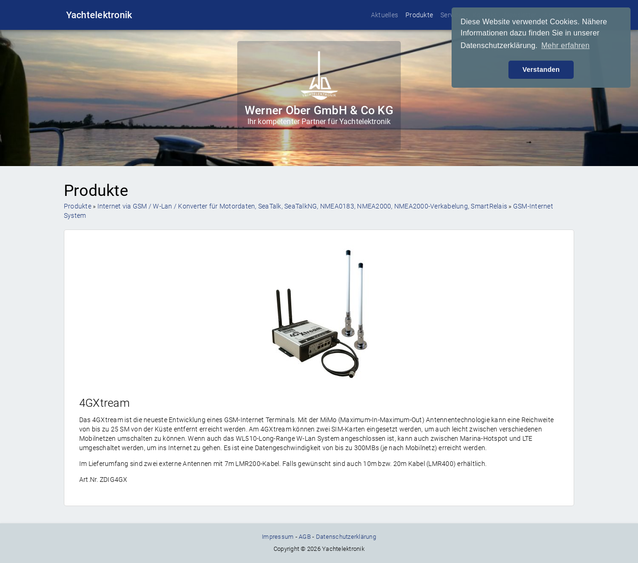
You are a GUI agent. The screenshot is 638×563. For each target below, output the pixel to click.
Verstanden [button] (541, 69)
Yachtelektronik (99, 15)
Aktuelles (384, 15)
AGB (305, 536)
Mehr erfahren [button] (565, 45)
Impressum (278, 536)
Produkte (419, 15)
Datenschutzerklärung (346, 536)
